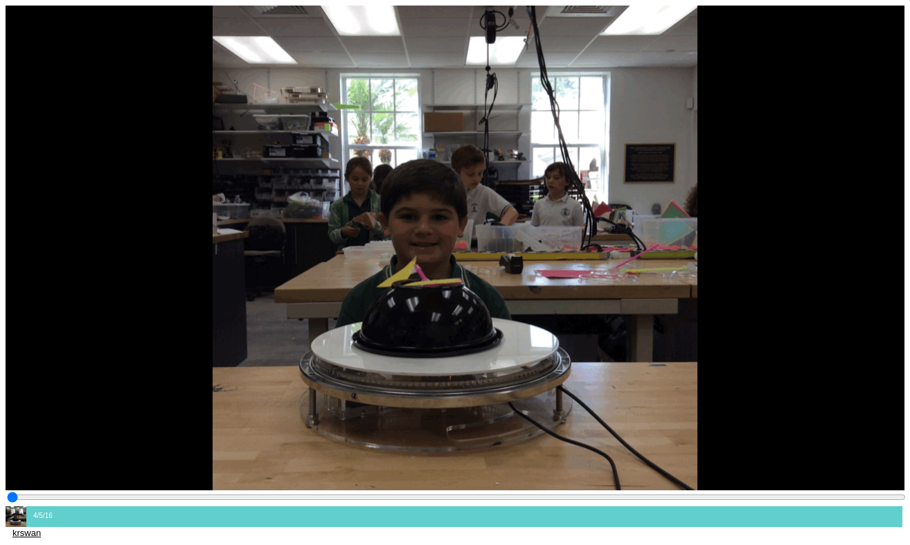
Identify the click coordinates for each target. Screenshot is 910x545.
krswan (26, 533)
